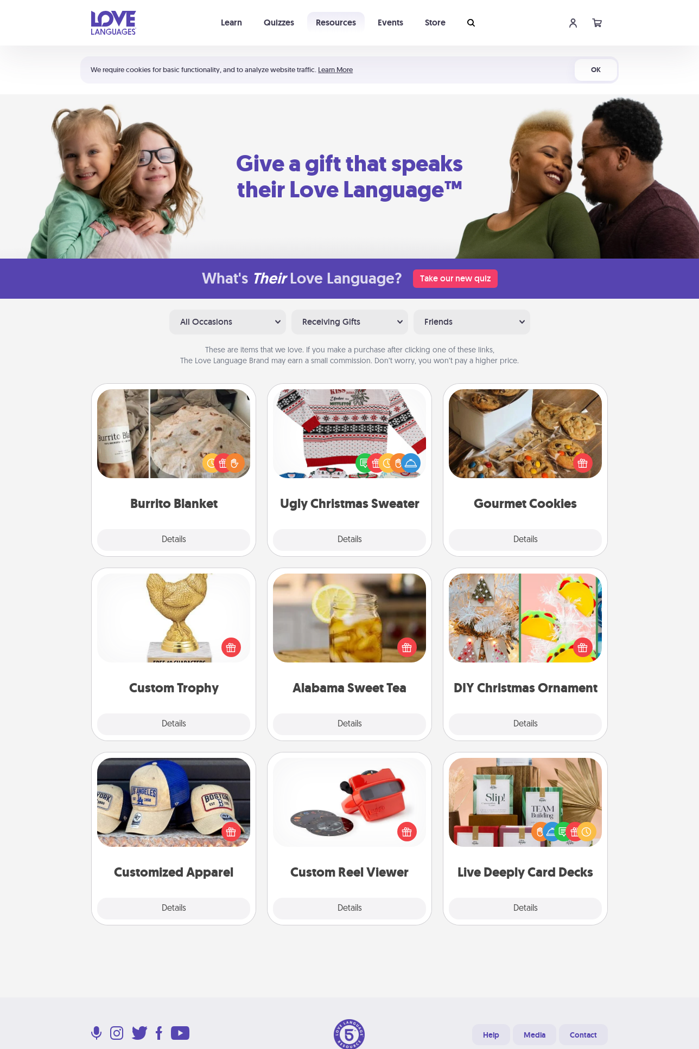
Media (534, 1035)
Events (390, 22)
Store (435, 22)
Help (491, 1035)
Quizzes (279, 22)
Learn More (335, 69)
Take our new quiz (455, 278)
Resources (336, 22)
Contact (583, 1035)
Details (174, 540)
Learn (231, 22)
